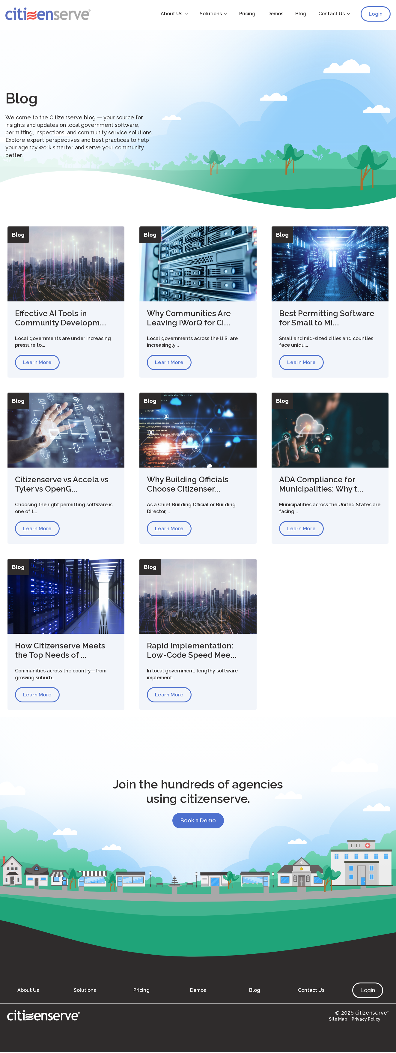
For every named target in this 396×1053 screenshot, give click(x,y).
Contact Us (330, 13)
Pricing (246, 13)
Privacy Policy (366, 1020)
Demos (274, 13)
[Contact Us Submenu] (349, 13)
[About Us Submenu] (187, 13)
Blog (299, 13)
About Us (170, 13)
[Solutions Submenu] (226, 13)
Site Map (338, 1020)
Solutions (210, 13)
